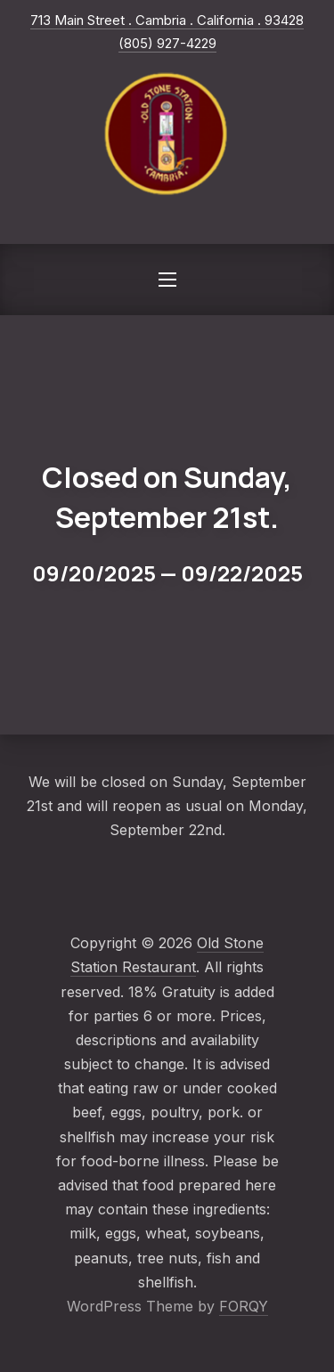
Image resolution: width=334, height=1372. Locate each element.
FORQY (243, 1306)
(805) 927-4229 (167, 43)
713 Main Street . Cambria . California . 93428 (167, 20)
